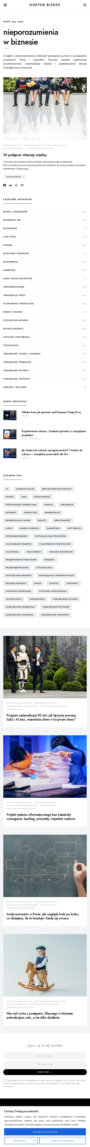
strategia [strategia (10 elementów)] (72, 583)
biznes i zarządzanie (15, 211)
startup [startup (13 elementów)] (54, 583)
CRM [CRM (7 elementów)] (24, 497)
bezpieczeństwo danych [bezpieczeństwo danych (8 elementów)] (56, 489)
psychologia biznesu (54, 145)
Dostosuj (20, 1140)
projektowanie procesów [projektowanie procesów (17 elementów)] (21, 560)
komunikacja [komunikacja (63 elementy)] (52, 512)
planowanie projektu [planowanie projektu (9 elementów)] (19, 544)
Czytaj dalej (13, 177)
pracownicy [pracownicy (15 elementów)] (34, 552)
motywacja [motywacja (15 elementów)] (74, 528)
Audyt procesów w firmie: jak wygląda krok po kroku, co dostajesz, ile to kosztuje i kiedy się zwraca (43, 916)
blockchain (10, 228)
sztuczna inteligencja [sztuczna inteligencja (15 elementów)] (53, 591)
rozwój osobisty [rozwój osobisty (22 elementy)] (16, 583)
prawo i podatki (12, 312)
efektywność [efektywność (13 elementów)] (42, 497)
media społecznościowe (17, 278)
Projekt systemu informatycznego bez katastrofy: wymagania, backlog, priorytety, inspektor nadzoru (41, 816)
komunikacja (31, 145)
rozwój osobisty (13, 148)
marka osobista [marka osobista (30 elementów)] (29, 528)
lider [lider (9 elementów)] (9, 528)
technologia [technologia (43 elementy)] (14, 599)
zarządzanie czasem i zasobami (22, 354)
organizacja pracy (14, 295)
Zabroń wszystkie (62, 1140)
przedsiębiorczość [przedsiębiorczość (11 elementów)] (17, 567)
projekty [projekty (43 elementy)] (49, 560)
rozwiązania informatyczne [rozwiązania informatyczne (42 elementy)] (56, 575)
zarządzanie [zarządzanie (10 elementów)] (37, 599)
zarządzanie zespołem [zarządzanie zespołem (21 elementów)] (55, 615)
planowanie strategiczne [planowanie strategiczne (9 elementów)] (55, 544)
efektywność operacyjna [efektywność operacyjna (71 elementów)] (21, 504)
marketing (9, 270)
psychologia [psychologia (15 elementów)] (44, 567)
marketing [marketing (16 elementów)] (53, 528)
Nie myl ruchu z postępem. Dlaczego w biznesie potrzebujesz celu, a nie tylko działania (40, 1015)
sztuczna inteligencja (16, 337)
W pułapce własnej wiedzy (25, 154)
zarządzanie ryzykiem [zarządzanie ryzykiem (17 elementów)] (56, 607)
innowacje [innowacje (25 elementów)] (67, 504)
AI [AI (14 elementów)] (7, 489)
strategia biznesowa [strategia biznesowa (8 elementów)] (18, 591)
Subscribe (43, 1072)
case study (9, 236)
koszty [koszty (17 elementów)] (42, 520)
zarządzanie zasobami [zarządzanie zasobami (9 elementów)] (20, 615)
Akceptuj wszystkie (45, 1131)
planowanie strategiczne (18, 303)
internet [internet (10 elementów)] (11, 512)
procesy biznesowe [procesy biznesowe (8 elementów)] (61, 552)
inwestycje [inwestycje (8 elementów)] (30, 512)
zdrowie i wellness (15, 387)
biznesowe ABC (12, 145)
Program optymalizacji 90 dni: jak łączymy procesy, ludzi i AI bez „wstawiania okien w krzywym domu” (41, 717)
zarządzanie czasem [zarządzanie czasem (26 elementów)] (65, 599)
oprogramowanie (13, 287)
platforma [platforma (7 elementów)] (12, 552)
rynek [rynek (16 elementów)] (37, 583)
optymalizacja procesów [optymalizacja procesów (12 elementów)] (50, 536)
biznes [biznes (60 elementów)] (10, 497)
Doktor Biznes (45, 5)
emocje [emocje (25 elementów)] (49, 504)
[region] (45, 1126)
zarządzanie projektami (17, 362)
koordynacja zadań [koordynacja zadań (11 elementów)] (18, 520)
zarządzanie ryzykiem (16, 370)
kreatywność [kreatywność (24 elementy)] (62, 520)
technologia (11, 345)
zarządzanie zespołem (40, 148)
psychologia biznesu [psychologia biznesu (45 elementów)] (18, 575)
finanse (7, 245)
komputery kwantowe (16, 253)
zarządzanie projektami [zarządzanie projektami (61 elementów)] (20, 607)
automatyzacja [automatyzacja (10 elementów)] (25, 489)
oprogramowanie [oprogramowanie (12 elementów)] (16, 536)
